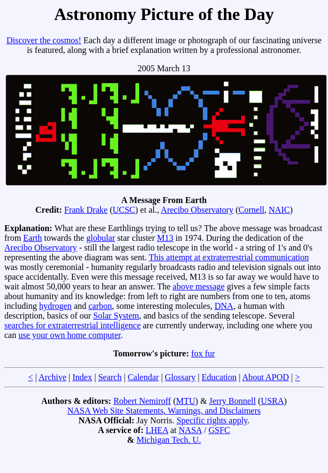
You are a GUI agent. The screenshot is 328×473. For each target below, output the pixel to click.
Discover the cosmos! (43, 40)
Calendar (143, 377)
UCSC (124, 209)
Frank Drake (85, 209)
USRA (272, 401)
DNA (224, 305)
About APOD (265, 377)
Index (82, 377)
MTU (185, 401)
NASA (190, 430)
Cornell (251, 209)
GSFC (219, 430)
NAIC (279, 209)
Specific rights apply (211, 420)
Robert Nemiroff (142, 401)
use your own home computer (69, 335)
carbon (100, 305)
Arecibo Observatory (197, 209)
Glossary (180, 377)
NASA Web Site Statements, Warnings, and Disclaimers (164, 410)
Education (219, 377)
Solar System (116, 315)
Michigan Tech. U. (168, 439)
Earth (32, 237)
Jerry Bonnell (232, 401)
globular (100, 237)
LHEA (157, 430)
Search (110, 377)
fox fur (203, 353)
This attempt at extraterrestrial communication (229, 257)
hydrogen (55, 305)
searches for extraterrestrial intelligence (72, 325)
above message (198, 286)
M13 (165, 237)
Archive (53, 377)
